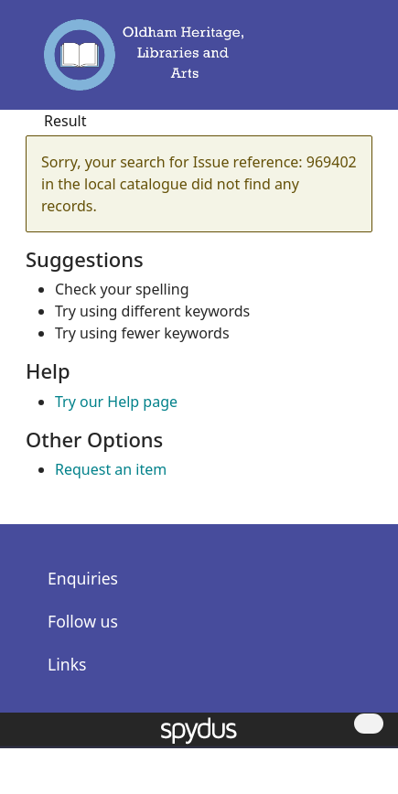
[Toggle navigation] (350, 63)
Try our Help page (116, 402)
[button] (324, 63)
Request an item (111, 469)
